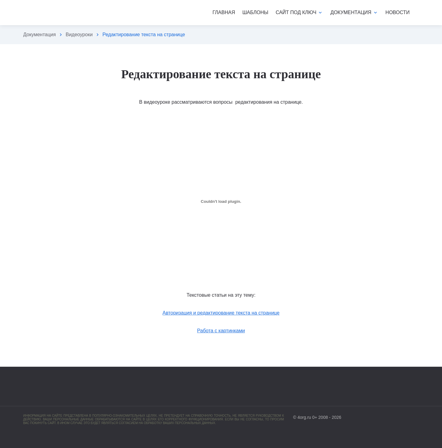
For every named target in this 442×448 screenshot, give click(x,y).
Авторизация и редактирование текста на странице (221, 312)
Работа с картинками (221, 330)
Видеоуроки (79, 34)
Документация (39, 34)
